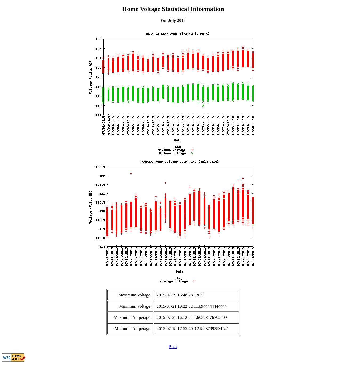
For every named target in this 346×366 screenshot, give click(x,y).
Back (173, 346)
